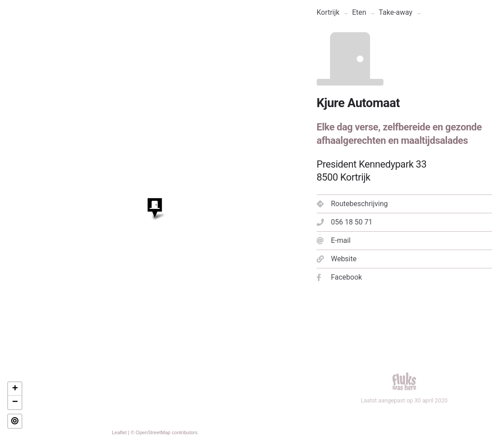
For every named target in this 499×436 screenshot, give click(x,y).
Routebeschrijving (352, 203)
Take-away (396, 12)
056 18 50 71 (345, 222)
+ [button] (15, 389)
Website (337, 259)
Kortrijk (328, 12)
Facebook (339, 277)
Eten (359, 12)
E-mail (334, 240)
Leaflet (119, 432)
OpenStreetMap (153, 432)
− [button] (15, 402)
